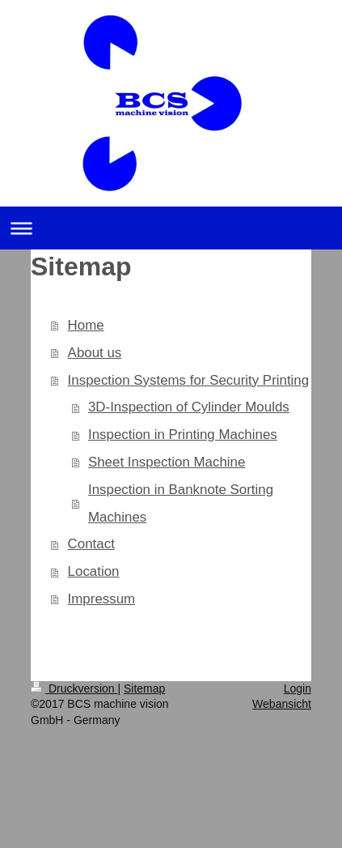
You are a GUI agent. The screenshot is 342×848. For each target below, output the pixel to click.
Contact (91, 544)
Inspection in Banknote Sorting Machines (180, 503)
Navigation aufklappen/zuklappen (171, 228)
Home (86, 325)
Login (297, 688)
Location (94, 571)
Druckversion (74, 688)
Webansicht (281, 703)
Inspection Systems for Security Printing (189, 380)
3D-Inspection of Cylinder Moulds (188, 407)
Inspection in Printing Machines (182, 434)
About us (95, 352)
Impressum (102, 599)
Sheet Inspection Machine (166, 462)
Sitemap (144, 688)
